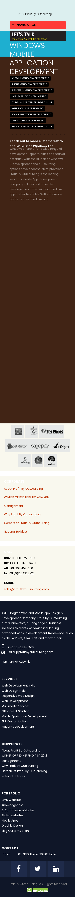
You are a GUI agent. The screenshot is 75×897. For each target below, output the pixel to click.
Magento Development (18, 727)
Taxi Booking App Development (28, 120)
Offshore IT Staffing (15, 711)
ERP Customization (15, 721)
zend (17, 431)
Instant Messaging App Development (32, 126)
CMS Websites (11, 800)
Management (13, 506)
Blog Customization (15, 831)
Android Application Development (30, 78)
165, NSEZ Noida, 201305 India (36, 854)
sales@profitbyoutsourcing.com (26, 589)
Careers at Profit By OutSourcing (26, 523)
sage (39, 445)
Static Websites (12, 815)
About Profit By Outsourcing (23, 489)
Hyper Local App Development (27, 108)
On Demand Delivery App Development (32, 102)
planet (51, 431)
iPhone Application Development (29, 84)
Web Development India (18, 685)
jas (31, 431)
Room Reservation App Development (31, 114)
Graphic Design (12, 826)
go (24, 460)
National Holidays (16, 532)
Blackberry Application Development (32, 90)
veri (60, 445)
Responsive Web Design (18, 696)
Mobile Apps (10, 821)
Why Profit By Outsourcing (22, 514)
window (37, 460)
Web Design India (14, 691)
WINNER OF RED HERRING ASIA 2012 (26, 497)
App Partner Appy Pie (16, 662)
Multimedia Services (16, 706)
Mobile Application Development (29, 96)
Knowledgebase (13, 805)
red (50, 460)
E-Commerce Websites (18, 810)
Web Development (15, 701)
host (16, 445)
